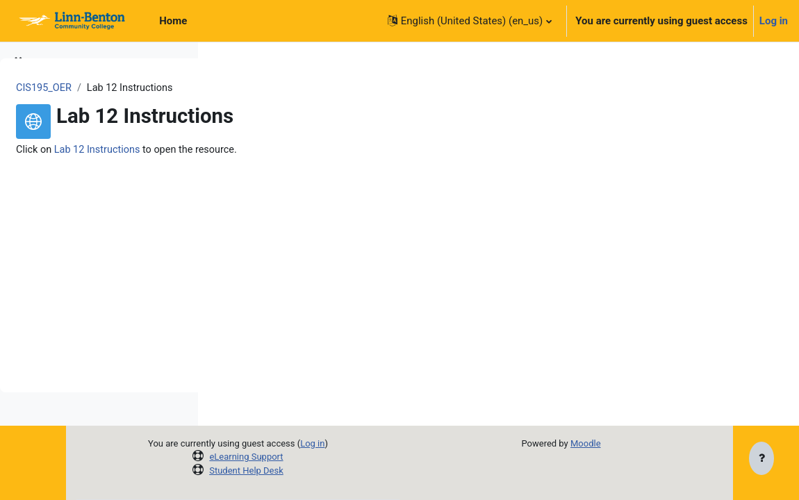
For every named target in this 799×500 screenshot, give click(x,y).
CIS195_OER (254, 88)
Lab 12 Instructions (309, 150)
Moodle (646, 443)
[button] (469, 21)
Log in (773, 21)
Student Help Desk (361, 470)
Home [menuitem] (173, 21)
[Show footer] (761, 459)
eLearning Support (362, 456)
